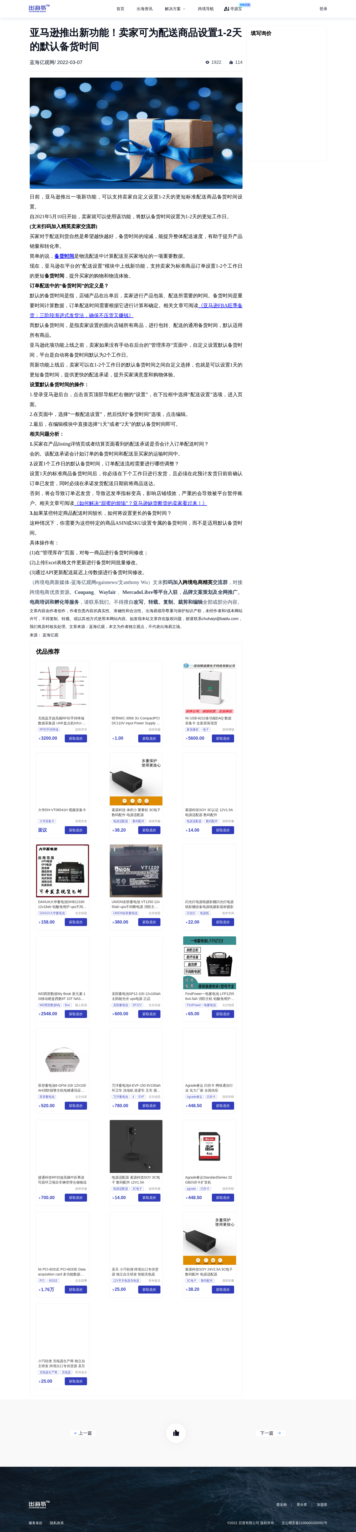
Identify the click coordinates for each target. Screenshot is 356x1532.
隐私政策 (57, 1523)
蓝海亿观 (50, 635)
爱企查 (302, 1505)
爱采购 (281, 1505)
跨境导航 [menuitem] (206, 9)
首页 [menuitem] (120, 9)
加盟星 (322, 1505)
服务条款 (36, 1523)
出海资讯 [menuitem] (145, 9)
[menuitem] (175, 9)
